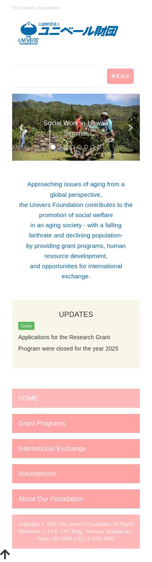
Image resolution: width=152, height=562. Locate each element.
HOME (28, 398)
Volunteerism (37, 473)
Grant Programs (41, 423)
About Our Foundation (50, 498)
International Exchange (52, 448)
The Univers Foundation (84, 524)
